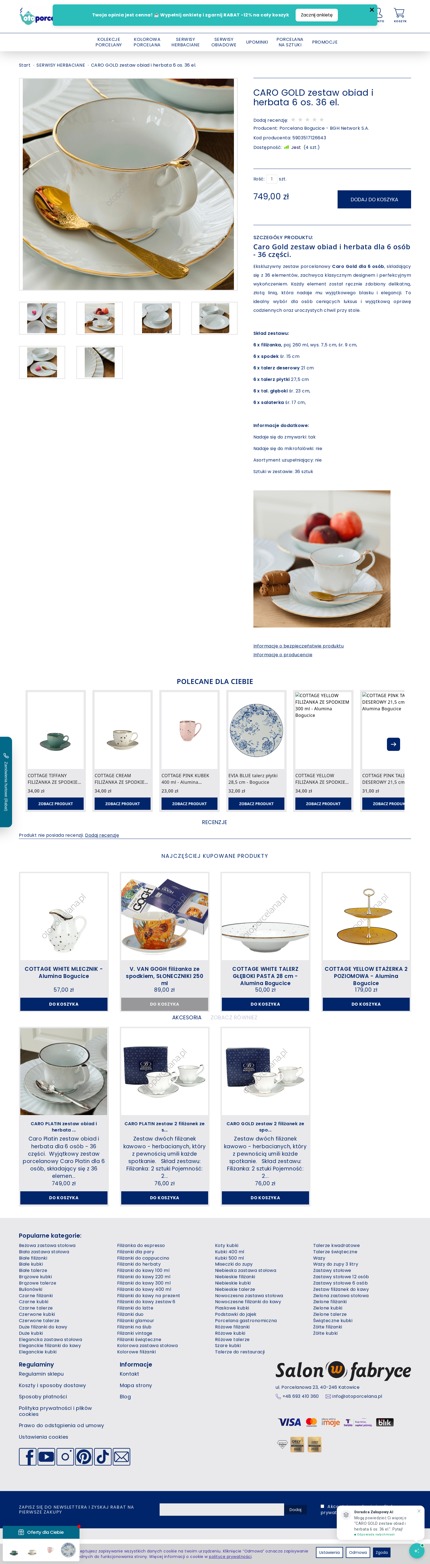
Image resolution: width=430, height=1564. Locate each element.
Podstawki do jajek (236, 1339)
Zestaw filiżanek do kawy (341, 1314)
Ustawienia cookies (44, 1461)
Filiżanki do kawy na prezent (148, 1320)
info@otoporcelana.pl (357, 1421)
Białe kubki (31, 1289)
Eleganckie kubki (38, 1376)
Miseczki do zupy (234, 1289)
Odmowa (358, 1552)
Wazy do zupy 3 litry (335, 1289)
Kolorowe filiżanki (136, 1376)
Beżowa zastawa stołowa (47, 1270)
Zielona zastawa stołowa (341, 1320)
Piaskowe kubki (232, 1333)
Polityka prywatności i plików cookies (55, 1435)
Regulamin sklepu (41, 1398)
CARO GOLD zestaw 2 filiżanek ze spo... (265, 1142)
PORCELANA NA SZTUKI (289, 42)
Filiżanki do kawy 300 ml (144, 1308)
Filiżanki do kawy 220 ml (144, 1301)
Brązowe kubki (35, 1301)
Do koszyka (64, 1006)
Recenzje (214, 821)
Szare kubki (228, 1370)
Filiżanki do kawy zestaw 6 (146, 1326)
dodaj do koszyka (374, 196)
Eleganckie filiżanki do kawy (50, 1370)
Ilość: (259, 179)
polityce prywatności (230, 1556)
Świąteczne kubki (333, 1345)
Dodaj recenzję (102, 837)
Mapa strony (136, 1410)
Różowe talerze (232, 1364)
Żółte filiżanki (327, 1351)
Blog (125, 1421)
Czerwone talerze (39, 1345)
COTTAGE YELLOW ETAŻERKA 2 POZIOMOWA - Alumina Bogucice (366, 976)
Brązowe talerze (37, 1308)
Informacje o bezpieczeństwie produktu (298, 642)
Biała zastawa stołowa (44, 1276)
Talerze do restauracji (240, 1376)
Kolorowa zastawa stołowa (147, 1370)
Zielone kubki (328, 1333)
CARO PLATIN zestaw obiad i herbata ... (64, 1142)
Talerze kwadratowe (336, 1270)
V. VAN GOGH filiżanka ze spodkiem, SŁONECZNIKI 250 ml (164, 976)
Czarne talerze (36, 1333)
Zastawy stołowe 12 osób (341, 1301)
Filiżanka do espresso (141, 1270)
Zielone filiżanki (330, 1326)
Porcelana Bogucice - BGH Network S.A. (324, 128)
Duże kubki (31, 1358)
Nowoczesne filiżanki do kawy (248, 1326)
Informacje (136, 1389)
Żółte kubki (325, 1358)
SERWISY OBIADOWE (224, 42)
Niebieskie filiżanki (235, 1301)
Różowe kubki (230, 1358)
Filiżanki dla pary (135, 1276)
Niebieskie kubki (233, 1308)
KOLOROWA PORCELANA (147, 42)
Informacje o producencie (283, 651)
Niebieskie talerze (235, 1314)
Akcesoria (172, 1031)
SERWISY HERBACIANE (185, 42)
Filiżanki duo (130, 1339)
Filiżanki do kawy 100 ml (143, 1295)
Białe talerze (33, 1295)
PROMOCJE (325, 42)
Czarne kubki (34, 1326)
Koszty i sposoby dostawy (52, 1410)
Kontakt (129, 1398)
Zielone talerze (330, 1339)
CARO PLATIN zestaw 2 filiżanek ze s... (165, 1142)
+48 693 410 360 (300, 1421)
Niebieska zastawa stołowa (245, 1295)
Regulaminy (36, 1389)
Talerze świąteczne (335, 1276)
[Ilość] (271, 179)
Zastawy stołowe (332, 1295)
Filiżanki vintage (134, 1358)
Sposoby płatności (43, 1421)
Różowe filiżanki (232, 1351)
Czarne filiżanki (36, 1320)
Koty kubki (227, 1270)
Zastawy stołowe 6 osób (340, 1308)
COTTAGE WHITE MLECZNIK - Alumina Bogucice (64, 973)
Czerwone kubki (37, 1339)
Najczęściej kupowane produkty (215, 856)
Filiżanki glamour (135, 1345)
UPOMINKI (257, 42)
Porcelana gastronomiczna (246, 1345)
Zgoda (382, 1552)
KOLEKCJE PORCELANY (108, 42)
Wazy (319, 1283)
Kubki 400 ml (229, 1276)
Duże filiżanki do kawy (43, 1351)
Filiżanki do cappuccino (143, 1283)
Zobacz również (243, 1031)
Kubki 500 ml (229, 1283)
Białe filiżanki (33, 1283)
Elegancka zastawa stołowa (50, 1364)
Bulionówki (31, 1314)
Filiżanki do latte (135, 1333)
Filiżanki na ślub (134, 1351)
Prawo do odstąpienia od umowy (61, 1450)
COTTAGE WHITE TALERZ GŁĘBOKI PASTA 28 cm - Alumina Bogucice (265, 976)
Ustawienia (329, 1552)
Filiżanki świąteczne (139, 1364)
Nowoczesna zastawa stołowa (249, 1320)
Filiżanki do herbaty (139, 1289)
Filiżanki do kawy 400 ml (144, 1314)
